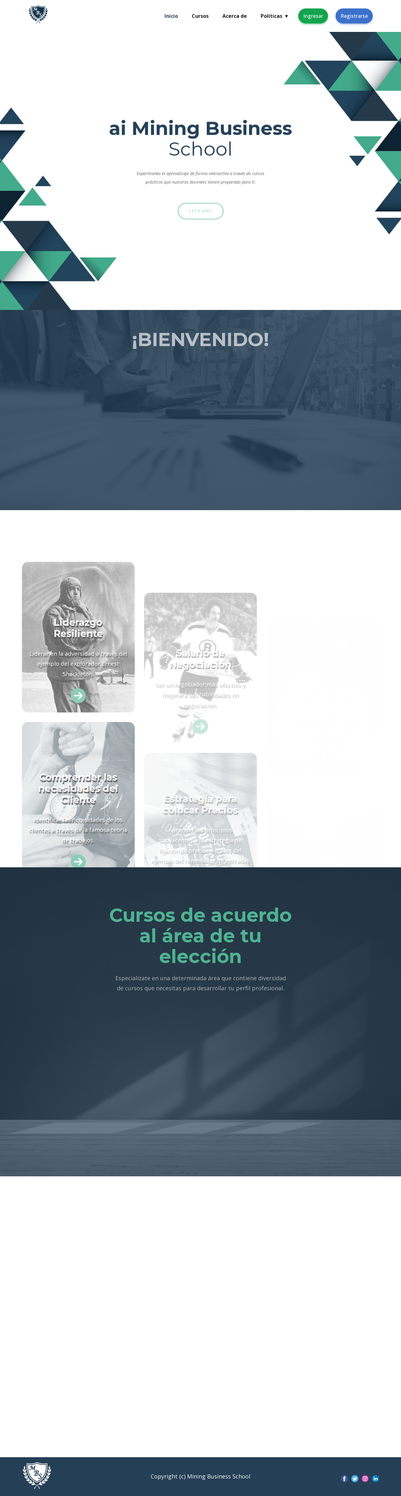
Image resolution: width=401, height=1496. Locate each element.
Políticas (274, 16)
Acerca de (234, 16)
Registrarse (354, 16)
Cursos (200, 16)
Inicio (171, 16)
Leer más (200, 211)
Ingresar (313, 16)
